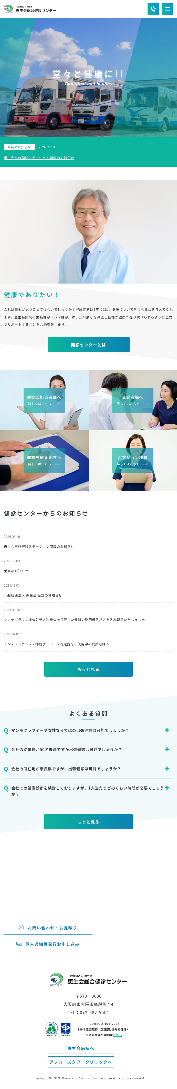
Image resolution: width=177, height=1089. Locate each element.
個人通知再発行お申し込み (52, 944)
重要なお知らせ (16, 570)
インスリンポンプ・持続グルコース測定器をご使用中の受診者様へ (56, 643)
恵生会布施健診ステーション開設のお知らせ (39, 157)
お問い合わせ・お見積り (52, 928)
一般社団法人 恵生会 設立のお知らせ (33, 595)
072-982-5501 (39, 898)
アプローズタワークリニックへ (80, 1062)
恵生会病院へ (81, 1048)
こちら (117, 1035)
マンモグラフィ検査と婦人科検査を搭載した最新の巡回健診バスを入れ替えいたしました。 (76, 619)
